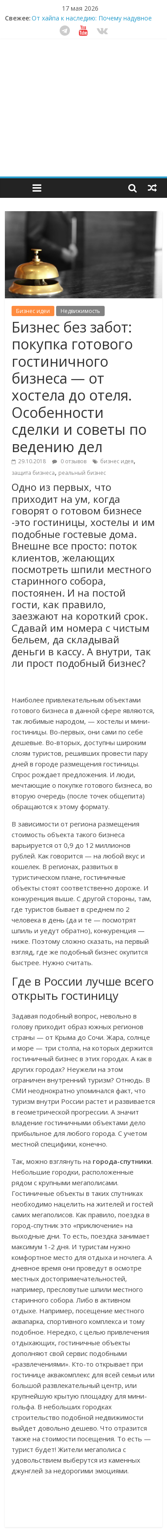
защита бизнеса (33, 473)
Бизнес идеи (33, 311)
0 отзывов (69, 461)
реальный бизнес (82, 473)
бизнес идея (117, 461)
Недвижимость (80, 311)
